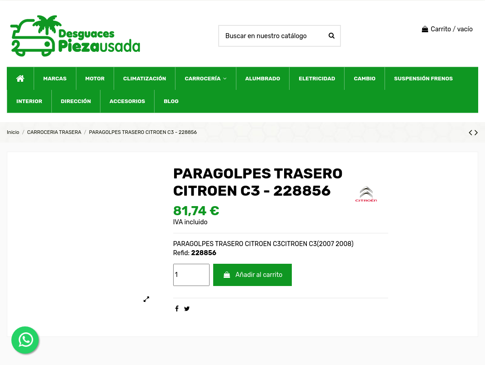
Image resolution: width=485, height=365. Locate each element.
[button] (205, 78)
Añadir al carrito (252, 275)
